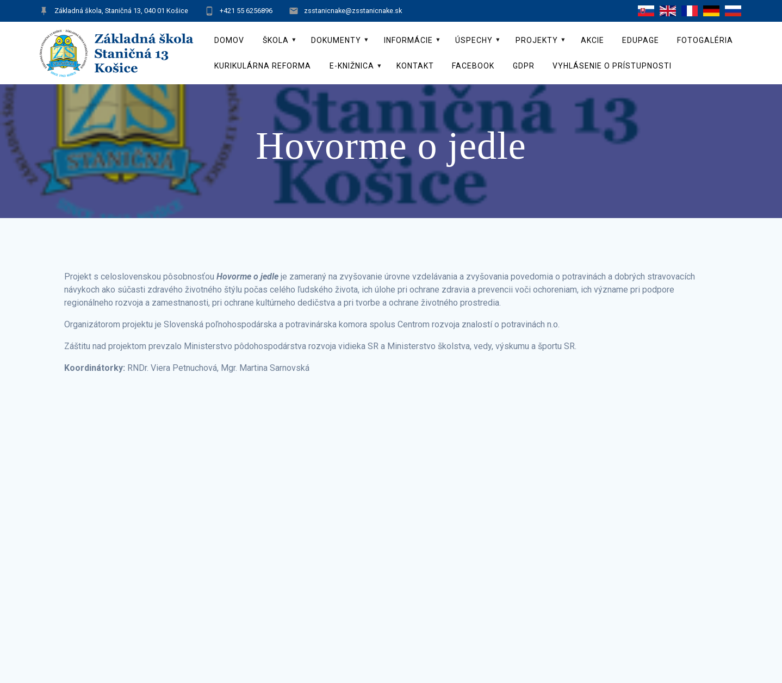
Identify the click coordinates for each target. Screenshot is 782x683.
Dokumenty (336, 40)
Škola (276, 40)
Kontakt (415, 65)
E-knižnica (352, 65)
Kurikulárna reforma (262, 65)
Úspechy (474, 40)
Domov (229, 40)
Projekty (537, 40)
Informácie (408, 40)
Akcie (592, 40)
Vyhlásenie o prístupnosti (612, 65)
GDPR (524, 65)
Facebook (473, 65)
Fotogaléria (705, 40)
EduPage (640, 40)
